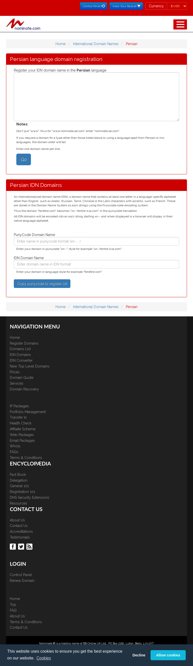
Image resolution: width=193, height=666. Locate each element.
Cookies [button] (43, 658)
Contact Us (19, 526)
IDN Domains (20, 355)
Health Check (20, 423)
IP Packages (19, 406)
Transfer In (18, 417)
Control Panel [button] (93, 6)
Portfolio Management (28, 412)
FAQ (13, 610)
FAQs (14, 452)
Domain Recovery (24, 389)
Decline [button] (138, 655)
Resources (18, 503)
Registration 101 (22, 492)
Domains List (20, 349)
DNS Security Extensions (29, 497)
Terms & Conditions (26, 458)
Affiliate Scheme (22, 429)
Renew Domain (22, 581)
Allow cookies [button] (168, 655)
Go (24, 159)
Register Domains (24, 343)
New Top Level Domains (30, 366)
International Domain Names (96, 44)
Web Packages (22, 435)
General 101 (19, 486)
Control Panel (21, 575)
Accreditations (21, 531)
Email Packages (22, 441)
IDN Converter (21, 360)
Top (13, 605)
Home (61, 44)
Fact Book (18, 475)
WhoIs (15, 446)
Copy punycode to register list (42, 284)
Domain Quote (21, 378)
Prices (15, 372)
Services (16, 383)
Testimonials (20, 537)
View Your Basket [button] (126, 6)
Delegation (18, 480)
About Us (17, 520)
